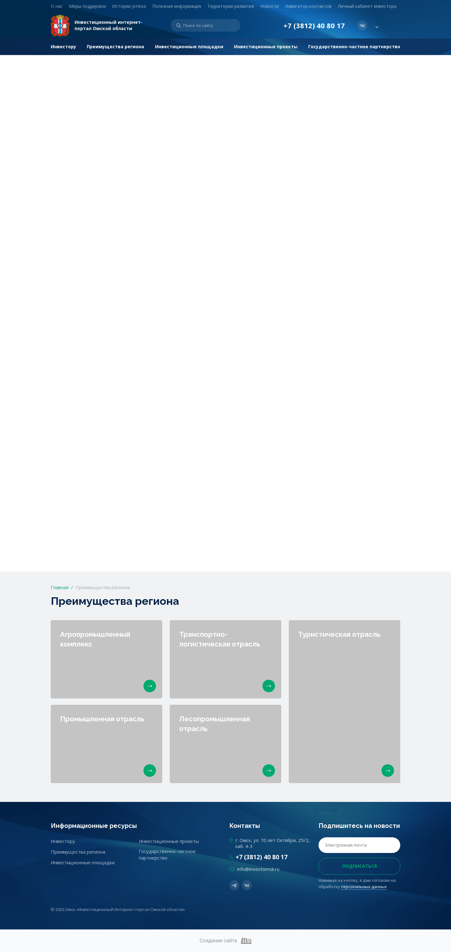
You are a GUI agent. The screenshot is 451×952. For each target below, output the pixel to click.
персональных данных (364, 886)
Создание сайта (225, 941)
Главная (60, 587)
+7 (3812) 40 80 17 (314, 25)
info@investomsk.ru (258, 869)
